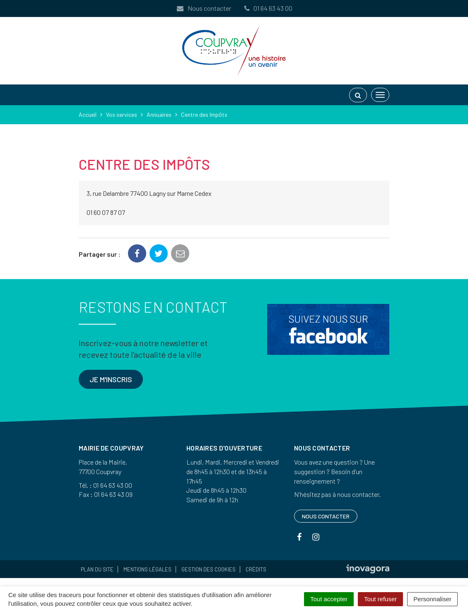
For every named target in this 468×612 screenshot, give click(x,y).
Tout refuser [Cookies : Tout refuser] (380, 598)
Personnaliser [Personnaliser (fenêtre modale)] (432, 598)
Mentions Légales (147, 569)
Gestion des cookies (208, 569)
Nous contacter (203, 8)
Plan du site (97, 569)
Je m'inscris (110, 379)
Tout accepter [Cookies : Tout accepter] (328, 598)
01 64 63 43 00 (267, 8)
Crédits (256, 569)
